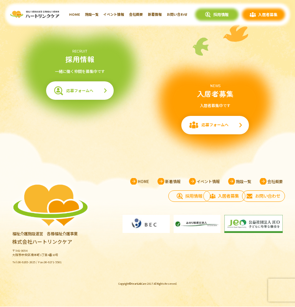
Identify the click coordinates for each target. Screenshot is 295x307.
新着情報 (155, 14)
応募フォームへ (79, 91)
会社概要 (136, 14)
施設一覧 (92, 14)
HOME (74, 14)
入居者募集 (267, 14)
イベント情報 (113, 14)
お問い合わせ (177, 14)
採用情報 (221, 14)
